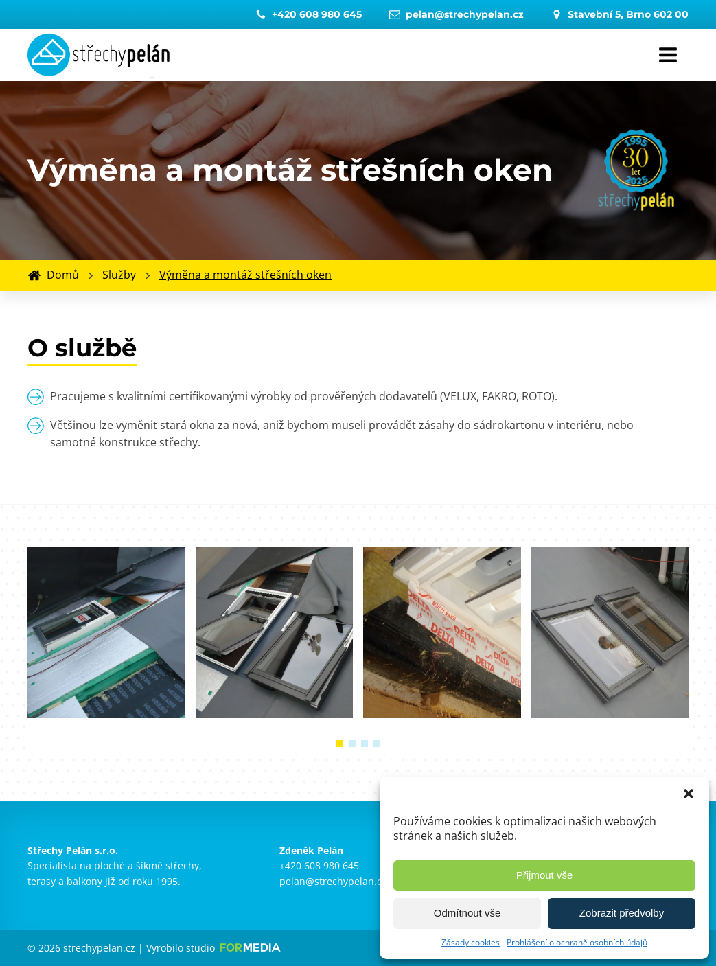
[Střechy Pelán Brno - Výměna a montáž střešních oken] (106, 714)
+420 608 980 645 (319, 865)
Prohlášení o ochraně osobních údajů (577, 942)
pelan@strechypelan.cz (332, 881)
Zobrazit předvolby (621, 913)
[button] (688, 794)
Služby (119, 274)
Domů (63, 274)
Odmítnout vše (467, 913)
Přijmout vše (544, 875)
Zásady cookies (470, 942)
